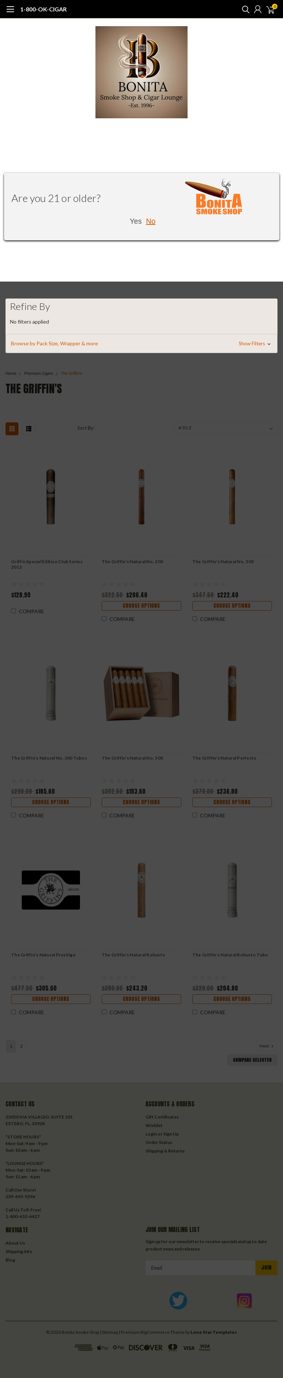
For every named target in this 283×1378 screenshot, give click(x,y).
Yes (136, 221)
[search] (244, 9)
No (151, 221)
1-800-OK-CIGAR (43, 9)
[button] (141, 343)
